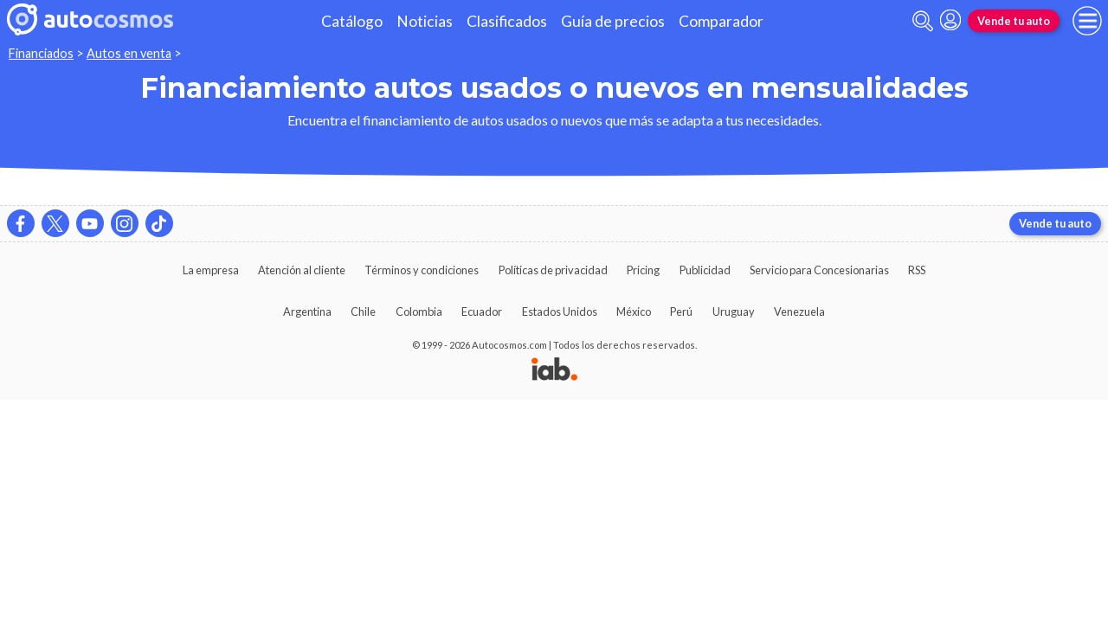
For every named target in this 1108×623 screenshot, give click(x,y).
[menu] (1087, 20)
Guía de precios (613, 21)
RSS (916, 270)
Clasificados (507, 21)
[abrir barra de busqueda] (922, 21)
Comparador (721, 21)
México (633, 311)
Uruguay (733, 311)
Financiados (41, 53)
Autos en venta (129, 53)
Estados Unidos (559, 311)
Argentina (307, 311)
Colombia (419, 311)
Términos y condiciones (421, 270)
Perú (681, 311)
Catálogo (352, 21)
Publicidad (705, 270)
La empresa (211, 270)
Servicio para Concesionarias (819, 270)
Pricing (643, 270)
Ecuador (481, 311)
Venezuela (799, 311)
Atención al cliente (301, 270)
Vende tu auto (1013, 21)
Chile (363, 311)
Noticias (424, 21)
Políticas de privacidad (553, 270)
